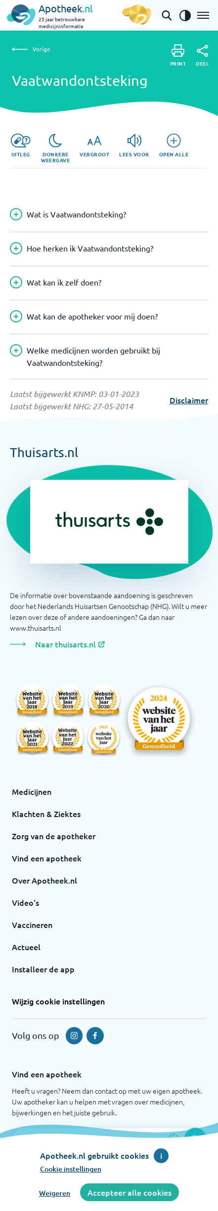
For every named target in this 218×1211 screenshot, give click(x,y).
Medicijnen (31, 791)
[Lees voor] (134, 145)
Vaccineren (32, 924)
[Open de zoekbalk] (166, 15)
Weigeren (54, 1193)
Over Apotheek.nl (44, 880)
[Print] (178, 55)
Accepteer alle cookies (129, 1192)
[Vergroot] (94, 145)
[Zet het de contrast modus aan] (185, 15)
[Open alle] (174, 145)
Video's (25, 902)
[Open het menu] (203, 15)
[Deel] (202, 56)
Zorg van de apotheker (53, 835)
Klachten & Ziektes (46, 813)
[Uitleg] (20, 145)
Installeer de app (43, 968)
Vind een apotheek (47, 858)
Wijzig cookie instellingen (58, 1001)
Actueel (26, 946)
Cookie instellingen (70, 1169)
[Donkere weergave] (55, 148)
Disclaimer (189, 399)
